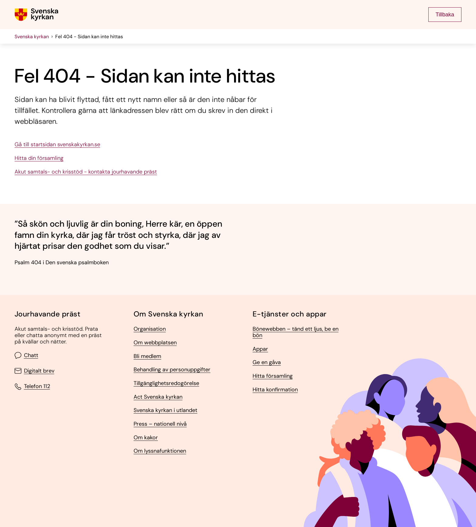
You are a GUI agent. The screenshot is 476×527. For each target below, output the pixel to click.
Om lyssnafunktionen (160, 451)
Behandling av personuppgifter (172, 370)
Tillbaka (445, 15)
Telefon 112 (32, 386)
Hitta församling (273, 376)
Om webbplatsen (155, 343)
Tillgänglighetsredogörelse (166, 383)
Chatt (26, 355)
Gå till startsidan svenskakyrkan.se (57, 144)
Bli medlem (147, 356)
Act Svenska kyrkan (158, 397)
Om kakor (146, 437)
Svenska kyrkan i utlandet (165, 410)
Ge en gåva (267, 362)
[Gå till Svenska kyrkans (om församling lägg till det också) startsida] (36, 14)
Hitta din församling (39, 158)
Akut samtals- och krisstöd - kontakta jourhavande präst (86, 172)
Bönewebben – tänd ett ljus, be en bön (295, 332)
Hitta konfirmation (275, 390)
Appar (260, 349)
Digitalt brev (34, 370)
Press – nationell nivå (160, 424)
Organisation (150, 329)
